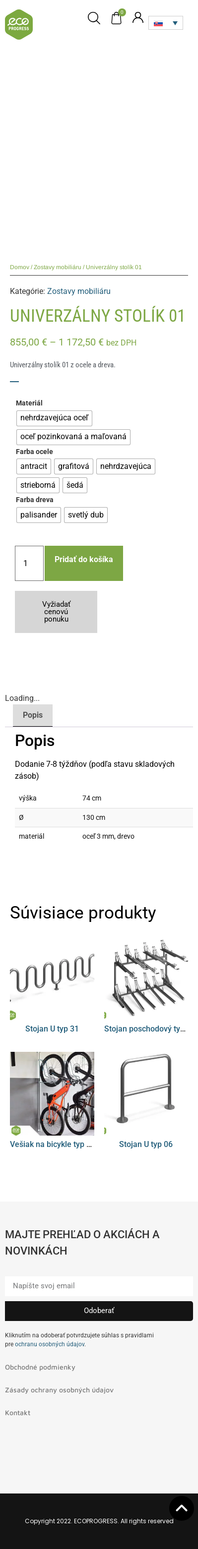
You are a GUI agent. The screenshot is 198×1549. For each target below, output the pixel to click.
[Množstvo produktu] (29, 563)
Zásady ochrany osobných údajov (59, 1389)
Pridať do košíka (84, 559)
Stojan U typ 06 (146, 1144)
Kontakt (17, 1412)
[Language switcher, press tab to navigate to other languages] (165, 23)
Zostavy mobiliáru (57, 267)
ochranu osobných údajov (49, 1344)
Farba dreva (35, 500)
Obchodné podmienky (40, 1367)
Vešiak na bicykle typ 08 (52, 1144)
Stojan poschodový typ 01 (150, 1028)
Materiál (29, 403)
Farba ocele (34, 452)
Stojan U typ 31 (52, 1028)
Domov (19, 267)
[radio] (54, 418)
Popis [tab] (33, 715)
